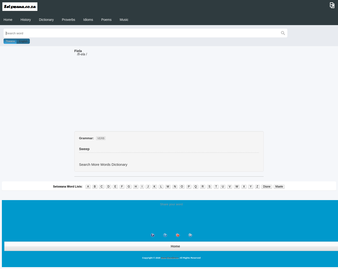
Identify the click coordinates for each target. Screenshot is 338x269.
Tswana (10, 41)
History (26, 20)
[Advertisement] (169, 96)
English (23, 41)
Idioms (88, 20)
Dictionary (46, 20)
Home (8, 20)
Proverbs (68, 20)
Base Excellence (169, 258)
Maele (279, 186)
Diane (266, 186)
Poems (106, 20)
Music (124, 20)
